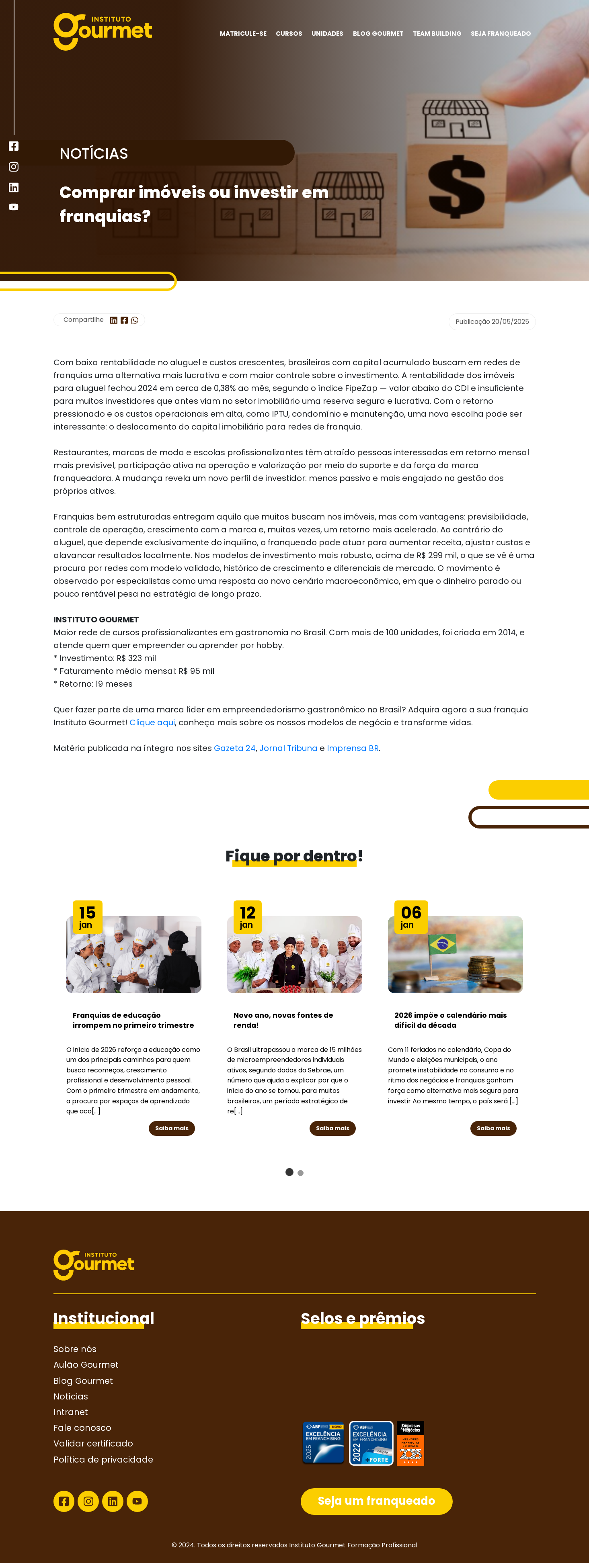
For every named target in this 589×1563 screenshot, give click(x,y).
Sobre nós (74, 1349)
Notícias (70, 1396)
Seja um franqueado (376, 1501)
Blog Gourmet (378, 33)
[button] (289, 1172)
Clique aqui (152, 722)
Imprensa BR (353, 748)
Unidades (327, 33)
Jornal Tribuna (289, 748)
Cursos (289, 33)
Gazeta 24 (235, 748)
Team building (437, 33)
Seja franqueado (501, 33)
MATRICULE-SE (243, 33)
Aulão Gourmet (86, 1365)
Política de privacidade (103, 1459)
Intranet (70, 1412)
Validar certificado (93, 1443)
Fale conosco (82, 1428)
